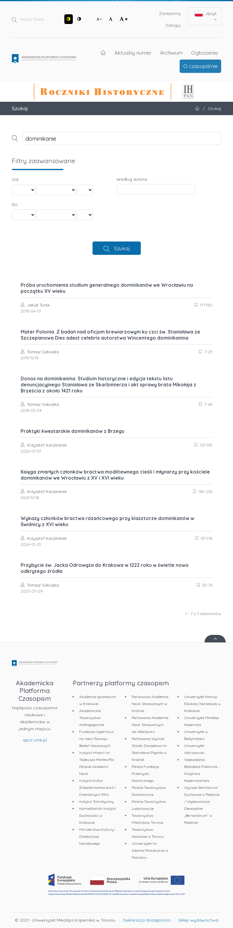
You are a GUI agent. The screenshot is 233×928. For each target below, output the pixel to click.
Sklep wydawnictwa (198, 920)
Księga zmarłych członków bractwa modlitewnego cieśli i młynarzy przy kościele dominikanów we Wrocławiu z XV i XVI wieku (115, 475)
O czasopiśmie (200, 66)
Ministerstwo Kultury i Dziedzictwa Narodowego (97, 836)
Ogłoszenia (204, 52)
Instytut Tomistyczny (96, 801)
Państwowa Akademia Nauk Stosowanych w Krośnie (150, 703)
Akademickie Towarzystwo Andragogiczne (91, 717)
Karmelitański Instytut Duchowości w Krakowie (97, 815)
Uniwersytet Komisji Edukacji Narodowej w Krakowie (202, 703)
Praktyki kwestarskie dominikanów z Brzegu (72, 431)
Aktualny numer (132, 52)
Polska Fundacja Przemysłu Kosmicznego (145, 773)
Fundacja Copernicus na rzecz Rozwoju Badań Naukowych (96, 738)
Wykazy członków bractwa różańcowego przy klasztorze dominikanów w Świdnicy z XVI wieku (107, 521)
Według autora (131, 179)
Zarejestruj (170, 13)
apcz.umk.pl (35, 740)
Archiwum (171, 52)
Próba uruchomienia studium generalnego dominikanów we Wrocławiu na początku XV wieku (107, 288)
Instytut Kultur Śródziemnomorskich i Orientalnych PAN (97, 787)
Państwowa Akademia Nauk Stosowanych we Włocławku (150, 724)
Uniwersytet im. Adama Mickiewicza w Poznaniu (150, 850)
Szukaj (122, 248)
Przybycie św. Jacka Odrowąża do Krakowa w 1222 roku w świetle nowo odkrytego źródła (105, 568)
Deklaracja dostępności (147, 920)
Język (206, 16)
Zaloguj (173, 25)
